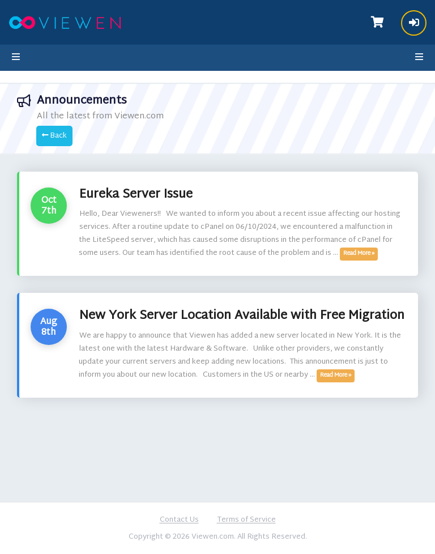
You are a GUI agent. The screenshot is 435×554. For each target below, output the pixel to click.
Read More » (358, 254)
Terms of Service (246, 520)
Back (54, 136)
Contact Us (179, 520)
